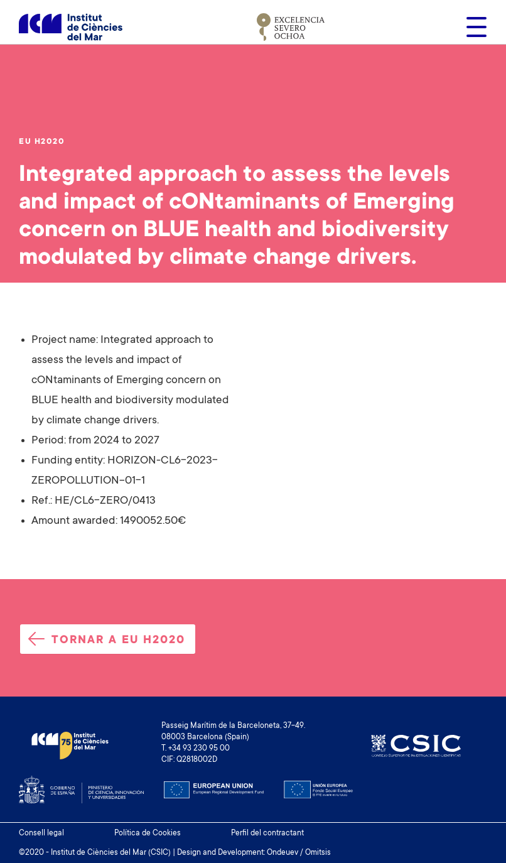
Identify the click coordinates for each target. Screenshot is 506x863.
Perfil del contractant (267, 833)
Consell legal (41, 833)
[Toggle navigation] (472, 27)
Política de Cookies (147, 833)
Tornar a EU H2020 (106, 639)
